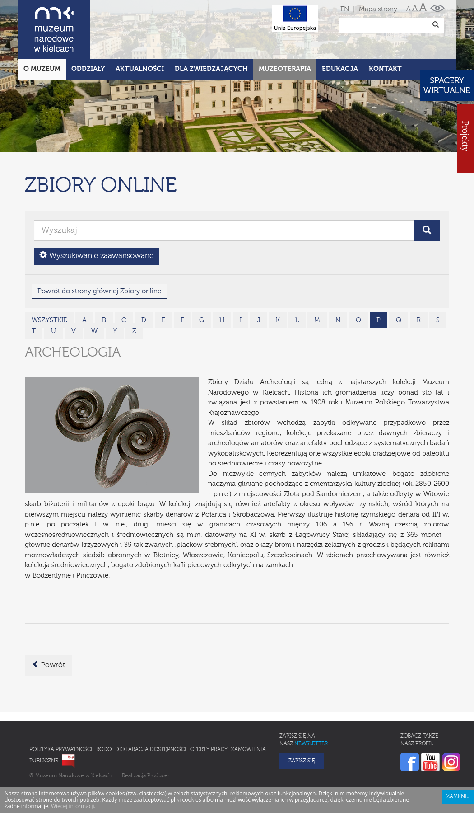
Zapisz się (301, 721)
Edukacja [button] (340, 29)
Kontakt (385, 29)
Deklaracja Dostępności (150, 710)
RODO (104, 710)
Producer (158, 736)
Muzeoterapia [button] (285, 29)
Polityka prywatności (61, 710)
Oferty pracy (209, 710)
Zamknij (457, 757)
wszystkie (49, 280)
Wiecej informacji (72, 766)
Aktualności (140, 29)
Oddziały (88, 29)
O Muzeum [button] (41, 29)
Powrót (48, 625)
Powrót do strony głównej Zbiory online (99, 251)
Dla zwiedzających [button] (211, 29)
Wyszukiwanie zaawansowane (96, 215)
